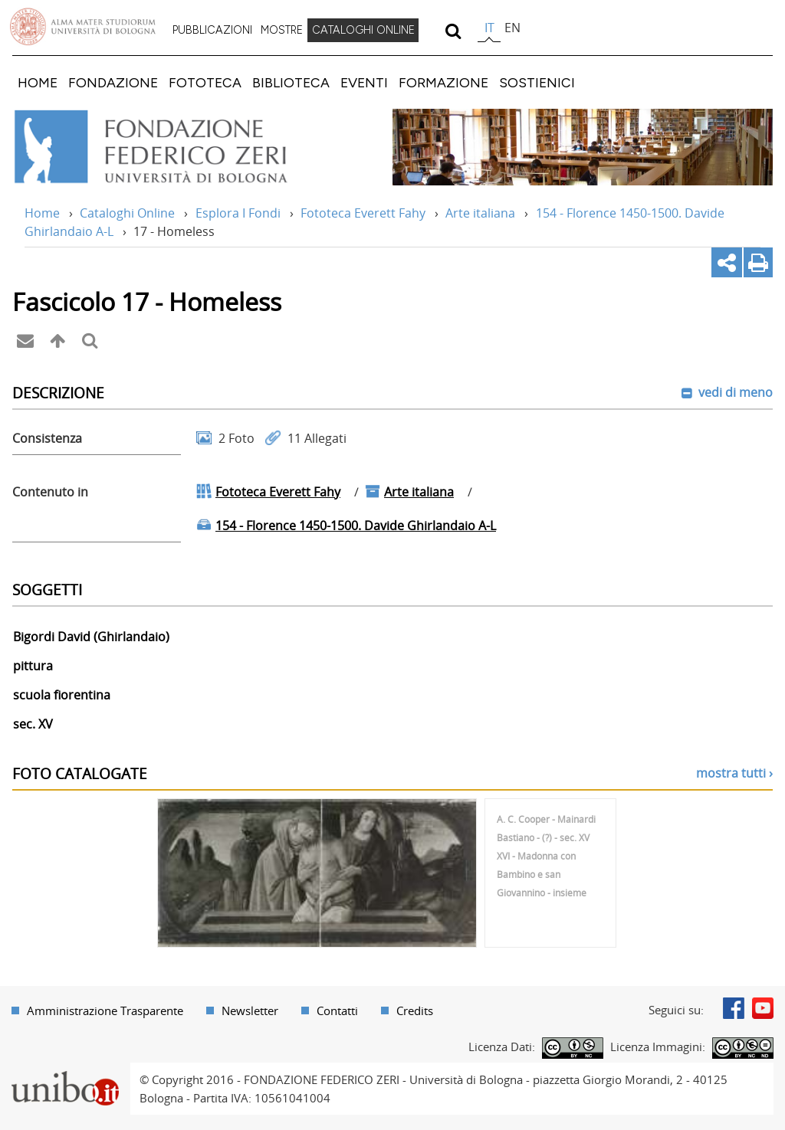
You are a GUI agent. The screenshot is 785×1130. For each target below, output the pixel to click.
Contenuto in (50, 491)
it (489, 27)
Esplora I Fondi (238, 213)
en (512, 27)
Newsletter (250, 1010)
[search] (453, 30)
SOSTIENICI (537, 82)
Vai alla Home (171, 147)
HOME (37, 82)
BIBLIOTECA (291, 82)
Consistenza (47, 438)
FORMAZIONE (443, 82)
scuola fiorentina (61, 694)
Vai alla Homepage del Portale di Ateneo (82, 27)
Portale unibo (64, 1071)
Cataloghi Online (127, 213)
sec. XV (33, 724)
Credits (414, 1010)
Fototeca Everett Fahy (363, 213)
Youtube (763, 1008)
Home (42, 213)
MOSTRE (282, 30)
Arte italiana (480, 213)
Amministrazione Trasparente (105, 1010)
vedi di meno (734, 392)
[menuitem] (212, 30)
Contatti (337, 1010)
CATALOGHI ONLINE (363, 30)
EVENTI (364, 82)
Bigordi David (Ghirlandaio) (91, 636)
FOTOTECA (205, 82)
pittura (33, 665)
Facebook (733, 1008)
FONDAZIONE (113, 82)
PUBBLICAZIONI (212, 30)
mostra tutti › (734, 773)
